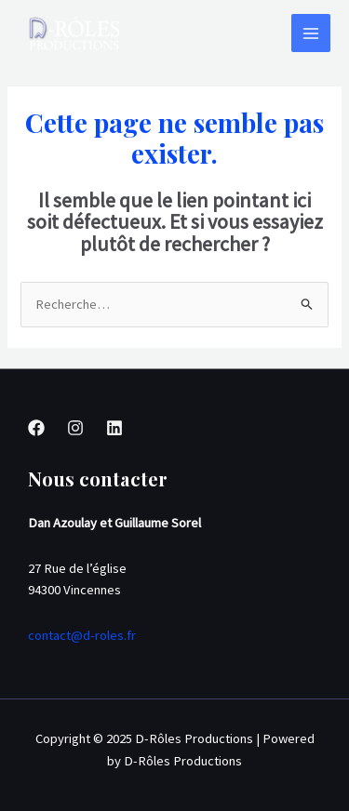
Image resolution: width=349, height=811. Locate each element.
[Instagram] (75, 427)
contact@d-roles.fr (82, 635)
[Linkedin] (114, 427)
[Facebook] (36, 427)
